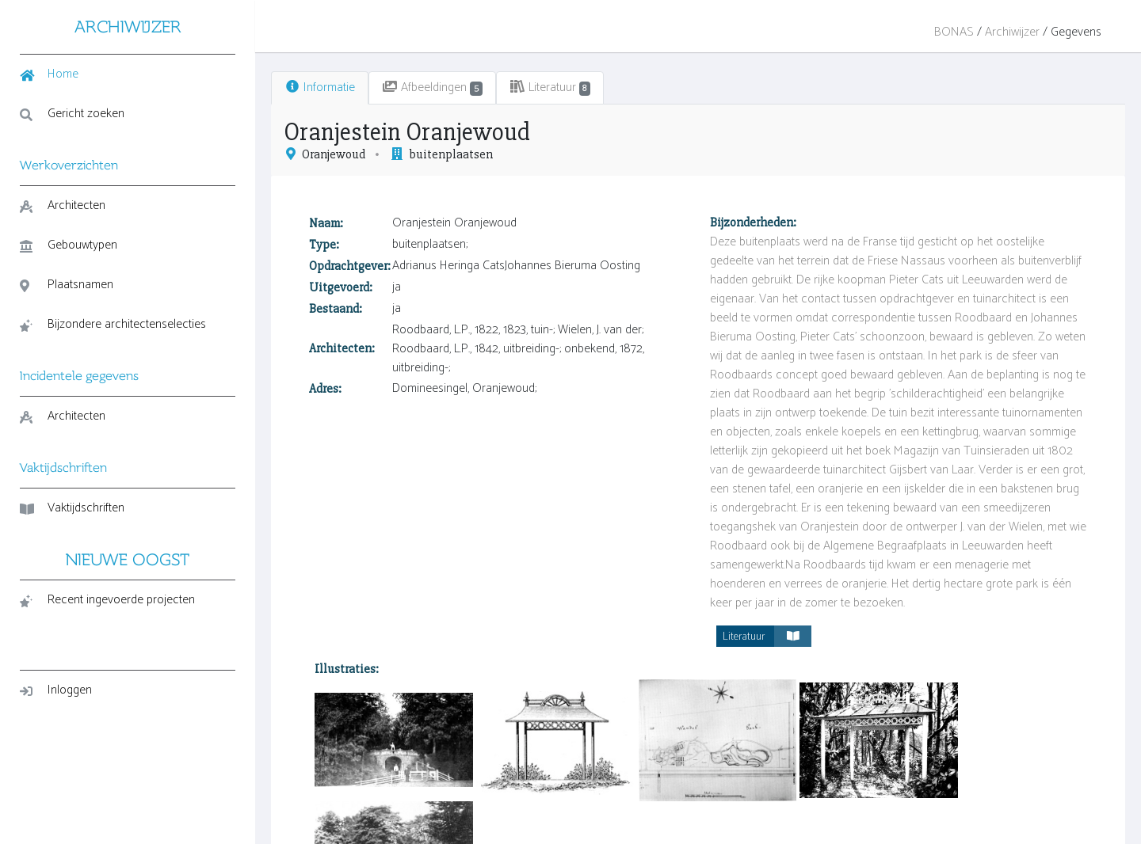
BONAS (954, 32)
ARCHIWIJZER (111, 26)
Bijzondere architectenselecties (70, 336)
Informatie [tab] (286, 87)
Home (49, 74)
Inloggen (56, 713)
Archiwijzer (1012, 32)
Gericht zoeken (72, 113)
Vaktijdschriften (72, 531)
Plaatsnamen (66, 284)
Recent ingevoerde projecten (107, 623)
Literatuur (750, 617)
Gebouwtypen (68, 245)
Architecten (62, 205)
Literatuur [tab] (517, 87)
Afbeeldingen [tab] (399, 87)
